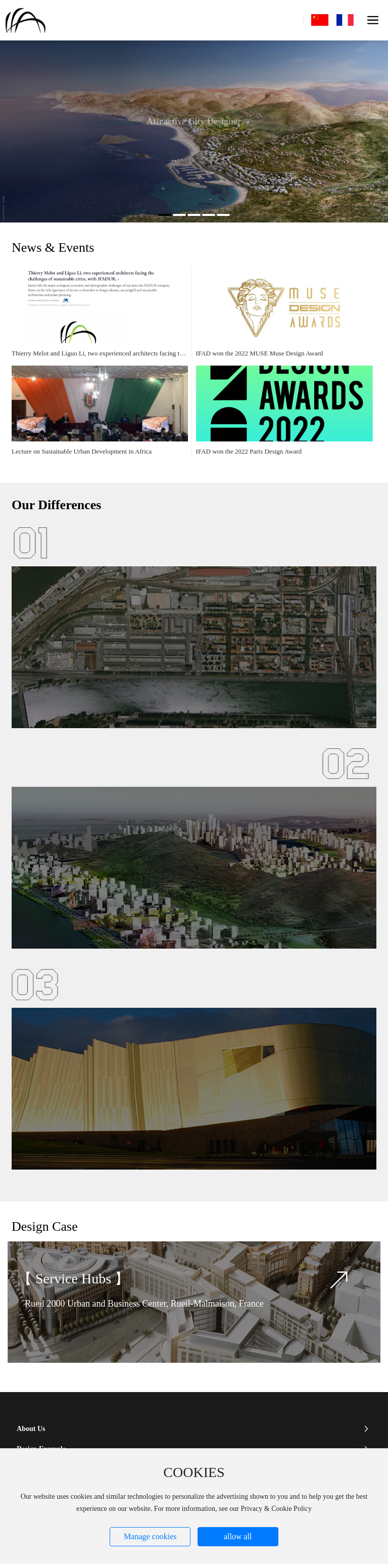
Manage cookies (150, 1536)
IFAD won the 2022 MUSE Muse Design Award (259, 353)
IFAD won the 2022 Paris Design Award (249, 451)
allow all (238, 1536)
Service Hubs (75, 1278)
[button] (165, 215)
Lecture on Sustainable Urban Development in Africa (82, 451)
